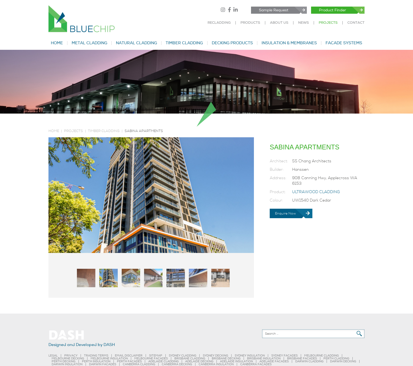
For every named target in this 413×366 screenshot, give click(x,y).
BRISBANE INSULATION (264, 358)
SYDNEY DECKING (215, 355)
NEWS (303, 23)
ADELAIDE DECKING (199, 361)
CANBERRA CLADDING (139, 364)
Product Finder (332, 10)
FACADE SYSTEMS (344, 43)
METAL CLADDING (89, 43)
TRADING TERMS (96, 355)
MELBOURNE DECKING (68, 358)
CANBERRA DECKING (177, 364)
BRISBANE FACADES (302, 358)
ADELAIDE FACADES (274, 361)
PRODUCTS (250, 23)
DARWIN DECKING (343, 361)
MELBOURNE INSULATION (109, 358)
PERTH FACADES (129, 361)
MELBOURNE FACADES (151, 358)
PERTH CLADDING (336, 358)
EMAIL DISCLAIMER (128, 355)
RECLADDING (219, 23)
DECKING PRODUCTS (232, 43)
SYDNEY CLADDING (182, 355)
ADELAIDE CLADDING (163, 361)
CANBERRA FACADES (256, 364)
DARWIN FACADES (102, 364)
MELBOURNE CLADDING (321, 355)
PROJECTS (328, 23)
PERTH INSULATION (96, 361)
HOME (57, 43)
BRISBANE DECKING (226, 358)
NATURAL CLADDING (136, 43)
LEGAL (53, 355)
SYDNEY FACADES (284, 355)
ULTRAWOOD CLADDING (316, 191)
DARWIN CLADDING (309, 361)
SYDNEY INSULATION (250, 355)
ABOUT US (279, 23)
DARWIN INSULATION (67, 364)
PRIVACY (70, 355)
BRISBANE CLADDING (189, 358)
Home (53, 131)
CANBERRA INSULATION (216, 364)
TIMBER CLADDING (184, 43)
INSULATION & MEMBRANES (289, 43)
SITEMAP (155, 355)
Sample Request (273, 10)
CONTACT (356, 23)
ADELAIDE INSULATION (236, 361)
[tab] (86, 278)
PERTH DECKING (63, 361)
